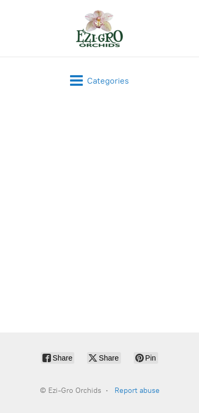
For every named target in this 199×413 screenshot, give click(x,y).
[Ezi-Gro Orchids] (99, 28)
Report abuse (137, 390)
